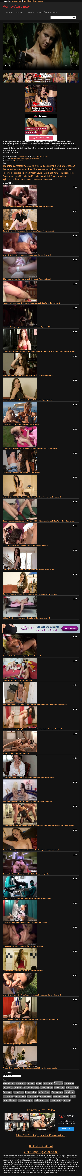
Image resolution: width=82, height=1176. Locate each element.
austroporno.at (16, 1)
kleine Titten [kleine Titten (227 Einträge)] (20, 1096)
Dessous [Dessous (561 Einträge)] (70, 166)
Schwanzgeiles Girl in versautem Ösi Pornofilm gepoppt (23, 946)
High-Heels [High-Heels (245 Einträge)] (64, 173)
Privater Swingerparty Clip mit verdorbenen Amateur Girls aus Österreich (29, 777)
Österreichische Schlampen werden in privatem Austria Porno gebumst (28, 231)
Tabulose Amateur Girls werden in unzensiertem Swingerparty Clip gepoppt (30, 594)
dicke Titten (20, 159)
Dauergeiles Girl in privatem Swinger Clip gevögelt (21, 424)
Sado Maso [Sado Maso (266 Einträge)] (38, 179)
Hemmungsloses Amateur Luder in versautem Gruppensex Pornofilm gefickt (30, 448)
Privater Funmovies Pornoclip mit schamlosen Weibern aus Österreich (28, 206)
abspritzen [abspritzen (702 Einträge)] (8, 165)
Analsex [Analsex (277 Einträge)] (27, 166)
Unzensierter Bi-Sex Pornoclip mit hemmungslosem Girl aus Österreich (28, 569)
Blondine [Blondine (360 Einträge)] (42, 166)
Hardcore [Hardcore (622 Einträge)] (53, 172)
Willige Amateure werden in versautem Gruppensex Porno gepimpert (27, 801)
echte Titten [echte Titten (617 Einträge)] (56, 169)
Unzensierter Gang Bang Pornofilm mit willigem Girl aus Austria (25, 545)
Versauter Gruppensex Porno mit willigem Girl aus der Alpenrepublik (27, 400)
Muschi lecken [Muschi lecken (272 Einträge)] (59, 176)
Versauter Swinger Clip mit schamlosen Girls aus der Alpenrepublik (27, 327)
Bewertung (19, 12)
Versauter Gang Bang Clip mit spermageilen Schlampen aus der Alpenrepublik (31, 1019)
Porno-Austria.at (16, 6)
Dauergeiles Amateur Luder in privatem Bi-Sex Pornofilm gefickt (26, 874)
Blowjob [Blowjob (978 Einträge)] (51, 165)
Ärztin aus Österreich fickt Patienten (16, 753)
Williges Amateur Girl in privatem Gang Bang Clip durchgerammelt (26, 618)
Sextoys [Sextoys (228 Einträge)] (47, 179)
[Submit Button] (74, 17)
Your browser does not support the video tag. (41, 46)
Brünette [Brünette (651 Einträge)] (60, 166)
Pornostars (30, 12)
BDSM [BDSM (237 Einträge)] (35, 166)
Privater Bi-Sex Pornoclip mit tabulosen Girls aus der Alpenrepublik (27, 898)
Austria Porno (18, 161)
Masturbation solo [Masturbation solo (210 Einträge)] (39, 176)
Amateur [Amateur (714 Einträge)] (18, 165)
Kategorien (9, 12)
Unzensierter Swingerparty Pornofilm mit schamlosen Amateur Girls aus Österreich (32, 729)
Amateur (13, 159)
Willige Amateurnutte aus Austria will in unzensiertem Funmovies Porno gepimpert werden (35, 704)
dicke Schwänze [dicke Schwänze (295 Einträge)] (19, 169)
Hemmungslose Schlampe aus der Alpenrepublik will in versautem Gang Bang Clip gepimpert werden (39, 351)
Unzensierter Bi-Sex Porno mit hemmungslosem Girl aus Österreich (27, 255)
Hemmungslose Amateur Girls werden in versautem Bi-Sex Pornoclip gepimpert (31, 303)
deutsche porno (38, 1)
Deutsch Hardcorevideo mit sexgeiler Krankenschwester (23, 970)
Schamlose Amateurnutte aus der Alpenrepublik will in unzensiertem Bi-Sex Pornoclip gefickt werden (39, 521)
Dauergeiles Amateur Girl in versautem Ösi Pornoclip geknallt (25, 922)
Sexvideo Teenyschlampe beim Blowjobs (17, 1044)
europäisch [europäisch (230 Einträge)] (7, 173)
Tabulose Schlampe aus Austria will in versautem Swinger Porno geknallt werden (32, 850)
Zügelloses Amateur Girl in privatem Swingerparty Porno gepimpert (27, 279)
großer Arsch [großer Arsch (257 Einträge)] (30, 173)
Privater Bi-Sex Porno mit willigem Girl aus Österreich (22, 656)
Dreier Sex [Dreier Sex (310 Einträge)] (44, 169)
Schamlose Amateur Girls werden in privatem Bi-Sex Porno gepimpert (28, 375)
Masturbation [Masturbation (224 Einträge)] (25, 176)
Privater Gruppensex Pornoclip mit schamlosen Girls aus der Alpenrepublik (30, 1068)
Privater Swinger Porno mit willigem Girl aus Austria (21, 472)
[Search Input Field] (61, 17)
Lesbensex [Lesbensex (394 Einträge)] (13, 176)
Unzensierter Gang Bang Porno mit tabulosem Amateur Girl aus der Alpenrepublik (32, 497)
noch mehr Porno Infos (10, 152)
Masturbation (34, 159)
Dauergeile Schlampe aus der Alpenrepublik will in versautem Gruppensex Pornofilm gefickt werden (38, 825)
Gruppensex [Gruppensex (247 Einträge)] (42, 173)
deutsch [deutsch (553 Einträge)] (7, 169)
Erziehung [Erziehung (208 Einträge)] (66, 169)
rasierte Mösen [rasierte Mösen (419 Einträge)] (24, 179)
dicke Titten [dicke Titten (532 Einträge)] (33, 169)
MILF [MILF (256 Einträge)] (49, 176)
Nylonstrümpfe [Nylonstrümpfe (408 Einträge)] (10, 179)
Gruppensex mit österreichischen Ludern (17, 680)
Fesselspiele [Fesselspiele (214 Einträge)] (18, 173)
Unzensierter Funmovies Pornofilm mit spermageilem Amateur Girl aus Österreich (32, 995)
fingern (27, 159)
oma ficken (27, 1)
